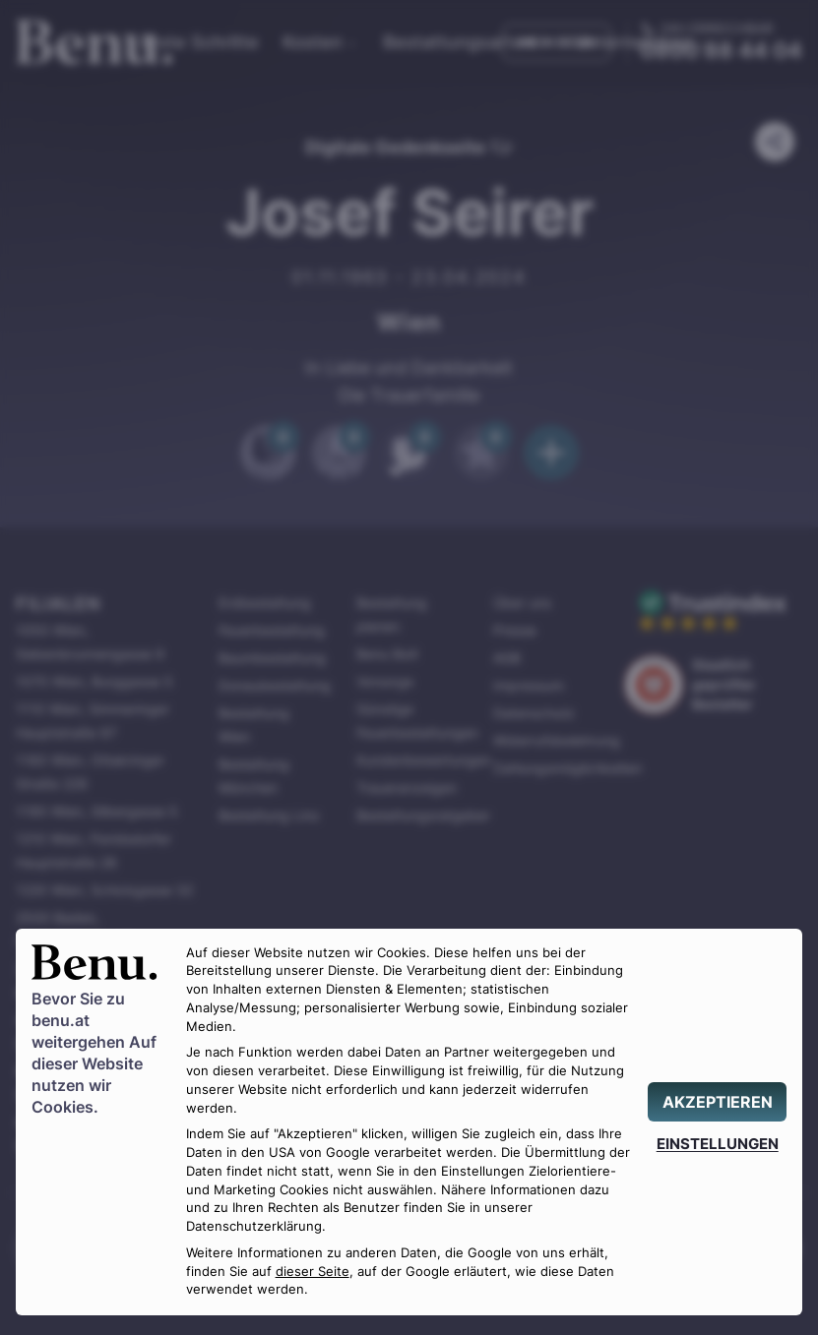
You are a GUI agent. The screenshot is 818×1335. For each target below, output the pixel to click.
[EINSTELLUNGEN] (717, 1143)
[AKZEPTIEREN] (717, 1102)
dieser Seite (312, 1271)
